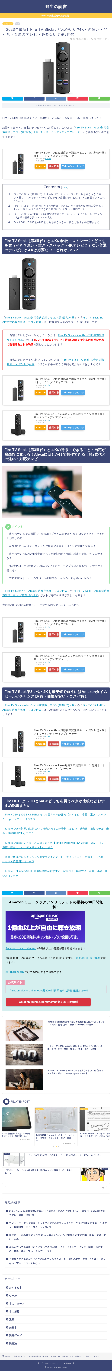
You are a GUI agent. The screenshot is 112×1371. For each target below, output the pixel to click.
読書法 (13, 1343)
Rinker (48, 159)
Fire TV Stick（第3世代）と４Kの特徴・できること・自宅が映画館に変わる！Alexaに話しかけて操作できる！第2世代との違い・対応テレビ (59, 207)
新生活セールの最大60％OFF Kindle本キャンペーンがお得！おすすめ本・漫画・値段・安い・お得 (57, 1237)
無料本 (13, 1327)
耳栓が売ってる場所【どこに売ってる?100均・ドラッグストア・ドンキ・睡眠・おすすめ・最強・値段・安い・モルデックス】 (56, 1249)
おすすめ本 (15, 1287)
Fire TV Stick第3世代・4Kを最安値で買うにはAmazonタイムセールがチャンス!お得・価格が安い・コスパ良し (58, 216)
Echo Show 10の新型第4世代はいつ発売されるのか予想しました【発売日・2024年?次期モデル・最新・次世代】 (57, 1213)
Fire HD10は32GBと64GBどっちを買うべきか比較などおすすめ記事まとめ (56, 222)
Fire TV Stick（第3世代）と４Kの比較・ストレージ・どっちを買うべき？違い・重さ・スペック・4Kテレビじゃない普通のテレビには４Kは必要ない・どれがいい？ (59, 197)
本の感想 (14, 1311)
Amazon (42, 166)
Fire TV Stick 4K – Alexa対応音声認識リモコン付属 (36, 590)
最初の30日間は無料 (88, 958)
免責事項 (67, 1363)
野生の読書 (56, 6)
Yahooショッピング (82, 166)
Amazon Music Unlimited (21, 948)
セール (13, 1295)
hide (64, 187)
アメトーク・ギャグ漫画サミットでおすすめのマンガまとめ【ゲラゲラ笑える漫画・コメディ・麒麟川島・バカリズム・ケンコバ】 (58, 1225)
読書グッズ (8, 24)
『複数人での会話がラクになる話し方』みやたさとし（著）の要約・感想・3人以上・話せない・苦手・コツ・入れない (57, 1261)
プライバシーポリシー (49, 1363)
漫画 (11, 1319)
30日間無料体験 (15, 972)
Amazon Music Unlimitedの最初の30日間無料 (48, 1002)
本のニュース (16, 1303)
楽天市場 (59, 166)
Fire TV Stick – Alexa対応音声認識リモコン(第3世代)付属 (40, 317)
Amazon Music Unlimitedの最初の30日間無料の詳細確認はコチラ (49, 990)
